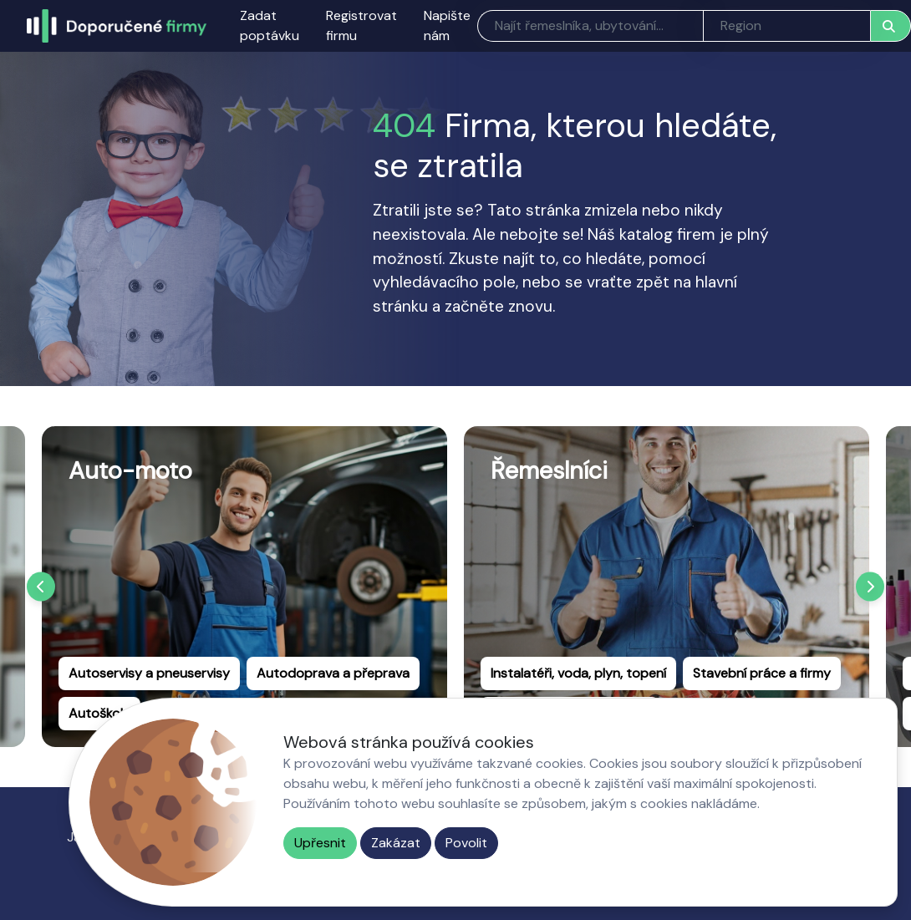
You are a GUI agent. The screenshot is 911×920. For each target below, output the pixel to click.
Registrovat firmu (361, 25)
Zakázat (395, 842)
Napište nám (447, 25)
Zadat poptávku (269, 25)
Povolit (466, 842)
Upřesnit (320, 842)
